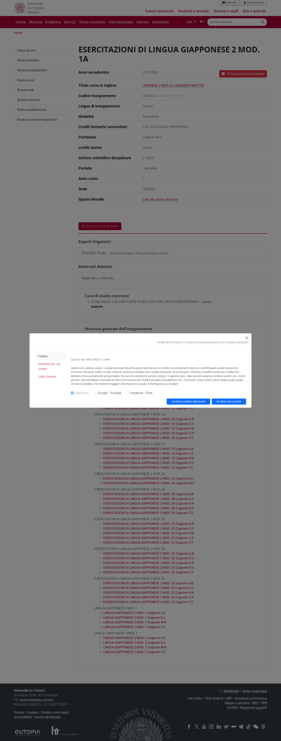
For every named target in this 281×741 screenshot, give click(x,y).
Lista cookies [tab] (47, 376)
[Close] (247, 338)
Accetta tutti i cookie (229, 401)
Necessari (82, 393)
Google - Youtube (109, 393)
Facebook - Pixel (141, 393)
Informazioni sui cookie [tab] (49, 366)
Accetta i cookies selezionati (188, 401)
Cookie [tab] (42, 356)
